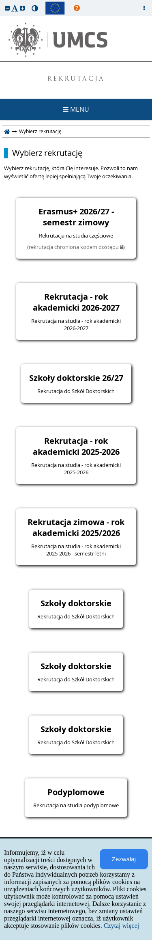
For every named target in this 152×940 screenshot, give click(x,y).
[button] (7, 8)
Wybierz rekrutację (47, 153)
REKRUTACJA (76, 79)
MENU (76, 109)
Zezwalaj (124, 859)
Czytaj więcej (121, 925)
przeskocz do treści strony (2, 2)
